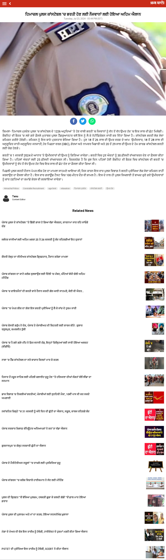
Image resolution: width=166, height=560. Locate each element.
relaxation (65, 188)
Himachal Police (11, 188)
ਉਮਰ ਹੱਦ (110, 188)
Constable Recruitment (33, 188)
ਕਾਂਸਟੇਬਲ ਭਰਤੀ (96, 188)
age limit (52, 188)
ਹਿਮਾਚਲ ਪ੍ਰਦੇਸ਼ (80, 188)
